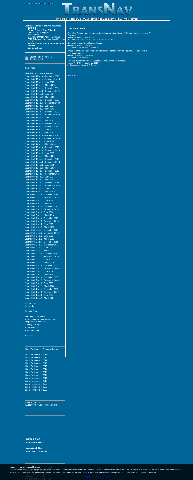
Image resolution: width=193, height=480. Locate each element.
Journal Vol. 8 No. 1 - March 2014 (39, 215)
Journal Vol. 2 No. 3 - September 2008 (42, 280)
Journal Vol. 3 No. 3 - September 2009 (42, 268)
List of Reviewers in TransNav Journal (41, 349)
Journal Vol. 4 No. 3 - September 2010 (42, 257)
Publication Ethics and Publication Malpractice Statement (40, 320)
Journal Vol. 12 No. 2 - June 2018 (39, 165)
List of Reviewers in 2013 (36, 372)
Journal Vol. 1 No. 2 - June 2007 (39, 295)
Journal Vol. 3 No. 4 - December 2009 (41, 265)
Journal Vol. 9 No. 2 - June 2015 (39, 200)
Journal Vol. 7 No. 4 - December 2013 (41, 218)
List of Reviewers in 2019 (36, 354)
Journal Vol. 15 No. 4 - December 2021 (42, 124)
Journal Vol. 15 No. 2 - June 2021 (39, 129)
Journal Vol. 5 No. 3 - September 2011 (42, 245)
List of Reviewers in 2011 (36, 378)
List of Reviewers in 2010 (36, 381)
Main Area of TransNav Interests (39, 73)
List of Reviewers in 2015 (36, 366)
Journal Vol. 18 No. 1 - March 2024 (40, 97)
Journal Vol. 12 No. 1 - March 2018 (40, 168)
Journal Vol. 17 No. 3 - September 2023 (42, 103)
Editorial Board (31, 311)
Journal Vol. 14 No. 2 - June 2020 (39, 141)
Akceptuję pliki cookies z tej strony (96, 477)
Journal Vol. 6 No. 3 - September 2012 (42, 233)
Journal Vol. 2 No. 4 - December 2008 (41, 277)
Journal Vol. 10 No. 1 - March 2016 (40, 192)
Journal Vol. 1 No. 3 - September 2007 (42, 292)
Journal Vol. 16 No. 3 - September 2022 (42, 115)
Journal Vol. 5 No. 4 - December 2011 (41, 242)
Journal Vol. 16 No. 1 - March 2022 (40, 121)
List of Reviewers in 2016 (36, 363)
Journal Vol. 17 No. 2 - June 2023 (39, 106)
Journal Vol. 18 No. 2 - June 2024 (39, 94)
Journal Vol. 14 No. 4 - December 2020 (42, 135)
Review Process (32, 330)
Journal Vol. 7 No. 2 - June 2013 (39, 224)
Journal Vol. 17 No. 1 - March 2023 (40, 109)
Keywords (29, 306)
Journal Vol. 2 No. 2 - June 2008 (39, 283)
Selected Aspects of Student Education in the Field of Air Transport (96, 61)
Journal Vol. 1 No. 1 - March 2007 (39, 298)
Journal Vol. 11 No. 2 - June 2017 (39, 177)
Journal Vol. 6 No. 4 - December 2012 (41, 230)
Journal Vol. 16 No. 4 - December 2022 (42, 112)
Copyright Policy (32, 325)
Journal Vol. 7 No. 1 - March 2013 (39, 227)
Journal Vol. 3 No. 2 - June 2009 (39, 271)
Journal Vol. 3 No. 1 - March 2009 (39, 274)
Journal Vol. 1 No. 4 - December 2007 (41, 289)
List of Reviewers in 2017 (36, 360)
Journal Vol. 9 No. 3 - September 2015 (42, 197)
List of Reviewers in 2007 (36, 390)
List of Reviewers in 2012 (36, 375)
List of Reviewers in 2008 (36, 387)
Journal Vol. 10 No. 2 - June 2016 (39, 189)
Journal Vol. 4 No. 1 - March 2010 (39, 262)
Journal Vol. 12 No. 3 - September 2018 (42, 162)
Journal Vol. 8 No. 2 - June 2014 (39, 212)
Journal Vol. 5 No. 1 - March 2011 (39, 251)
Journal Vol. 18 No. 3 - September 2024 (42, 91)
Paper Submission (33, 328)
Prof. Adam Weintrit (35, 442)
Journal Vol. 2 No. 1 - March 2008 (39, 286)
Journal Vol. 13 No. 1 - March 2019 (40, 156)
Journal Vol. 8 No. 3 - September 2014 (42, 209)
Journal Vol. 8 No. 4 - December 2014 (41, 206)
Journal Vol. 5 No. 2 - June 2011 (39, 248)
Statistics (29, 336)
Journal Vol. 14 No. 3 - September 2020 (42, 138)
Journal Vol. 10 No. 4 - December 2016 (42, 183)
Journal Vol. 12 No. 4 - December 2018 (42, 159)
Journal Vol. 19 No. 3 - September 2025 (42, 79)
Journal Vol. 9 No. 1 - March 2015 (39, 203)
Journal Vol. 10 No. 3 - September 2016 (42, 186)
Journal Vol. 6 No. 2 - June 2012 (39, 236)
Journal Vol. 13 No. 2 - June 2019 (39, 153)
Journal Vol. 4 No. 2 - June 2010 (39, 260)
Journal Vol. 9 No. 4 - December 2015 (41, 195)
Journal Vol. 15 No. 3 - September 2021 (42, 127)
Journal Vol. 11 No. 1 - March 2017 (40, 180)
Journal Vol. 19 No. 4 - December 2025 (42, 76)
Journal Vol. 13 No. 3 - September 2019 (42, 150)
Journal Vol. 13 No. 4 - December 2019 (42, 147)
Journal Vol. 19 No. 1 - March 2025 (40, 85)
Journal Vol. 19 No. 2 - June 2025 (39, 82)
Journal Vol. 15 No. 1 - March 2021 (40, 132)
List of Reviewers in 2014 (36, 369)
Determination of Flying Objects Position (85, 43)
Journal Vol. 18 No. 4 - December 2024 (42, 88)
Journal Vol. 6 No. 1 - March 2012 (39, 239)
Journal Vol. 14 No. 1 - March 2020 (40, 144)
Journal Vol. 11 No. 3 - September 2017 (42, 174)
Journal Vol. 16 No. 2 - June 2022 (39, 118)
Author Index (30, 303)
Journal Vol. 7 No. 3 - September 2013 (42, 221)
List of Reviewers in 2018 (36, 357)
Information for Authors (35, 316)
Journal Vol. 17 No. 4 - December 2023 (42, 100)
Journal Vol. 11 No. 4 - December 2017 (42, 171)
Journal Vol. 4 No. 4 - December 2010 (41, 254)
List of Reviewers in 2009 (36, 384)
